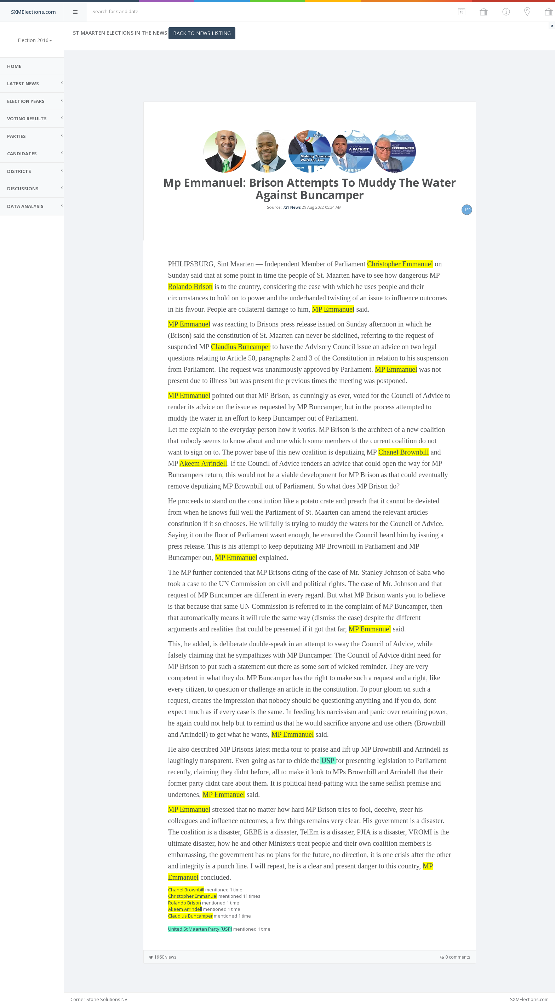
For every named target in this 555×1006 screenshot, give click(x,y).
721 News (292, 207)
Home (14, 66)
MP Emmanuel (333, 309)
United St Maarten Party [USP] (200, 929)
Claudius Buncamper (240, 347)
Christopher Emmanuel (400, 264)
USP (328, 760)
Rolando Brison (190, 286)
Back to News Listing (202, 33)
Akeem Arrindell (203, 463)
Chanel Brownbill (403, 452)
